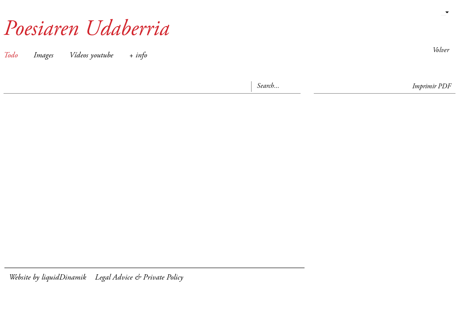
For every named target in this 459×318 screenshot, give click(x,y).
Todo (11, 56)
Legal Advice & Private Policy (139, 278)
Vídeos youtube (91, 56)
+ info (138, 56)
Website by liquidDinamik (47, 278)
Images (43, 56)
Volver (441, 50)
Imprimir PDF (431, 86)
